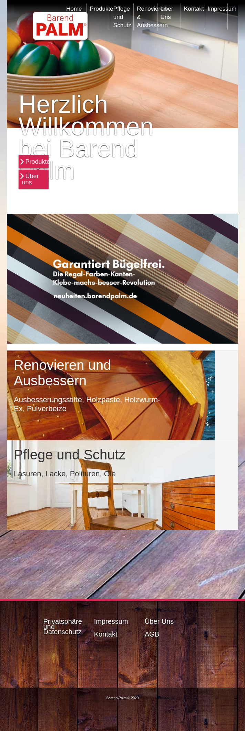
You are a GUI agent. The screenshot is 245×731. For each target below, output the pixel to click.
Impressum (217, 9)
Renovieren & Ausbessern (146, 15)
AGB (152, 634)
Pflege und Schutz (122, 15)
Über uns (30, 179)
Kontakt (194, 9)
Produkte (37, 161)
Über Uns (167, 13)
